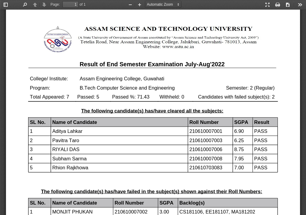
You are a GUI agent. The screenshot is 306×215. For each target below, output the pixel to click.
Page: (55, 4)
